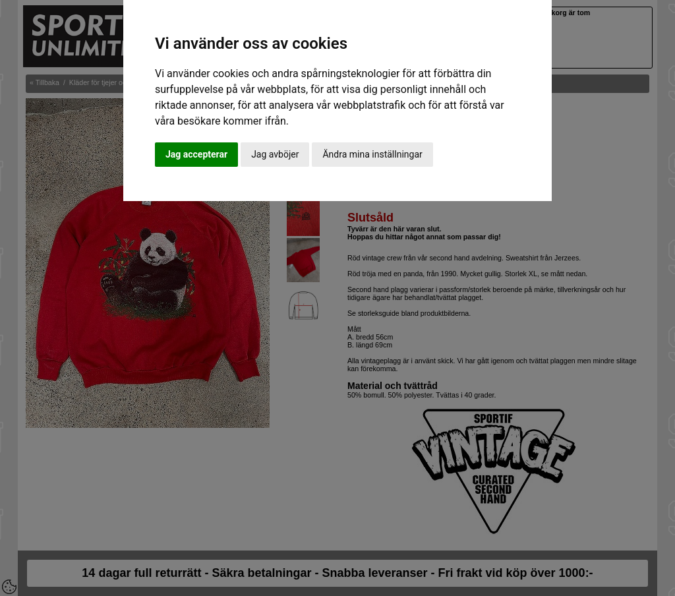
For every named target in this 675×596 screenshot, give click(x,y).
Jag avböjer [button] (275, 154)
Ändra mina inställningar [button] (372, 154)
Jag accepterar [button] (196, 154)
